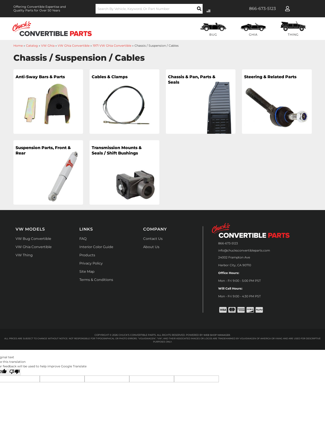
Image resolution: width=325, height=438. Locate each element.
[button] (149, 9)
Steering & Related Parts (267, 80)
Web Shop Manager (217, 334)
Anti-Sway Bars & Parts (37, 80)
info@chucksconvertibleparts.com (244, 250)
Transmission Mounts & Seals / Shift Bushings (112, 154)
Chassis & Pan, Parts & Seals (186, 80)
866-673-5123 (228, 243)
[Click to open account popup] (287, 8)
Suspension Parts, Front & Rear (38, 151)
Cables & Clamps (113, 77)
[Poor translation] (14, 372)
